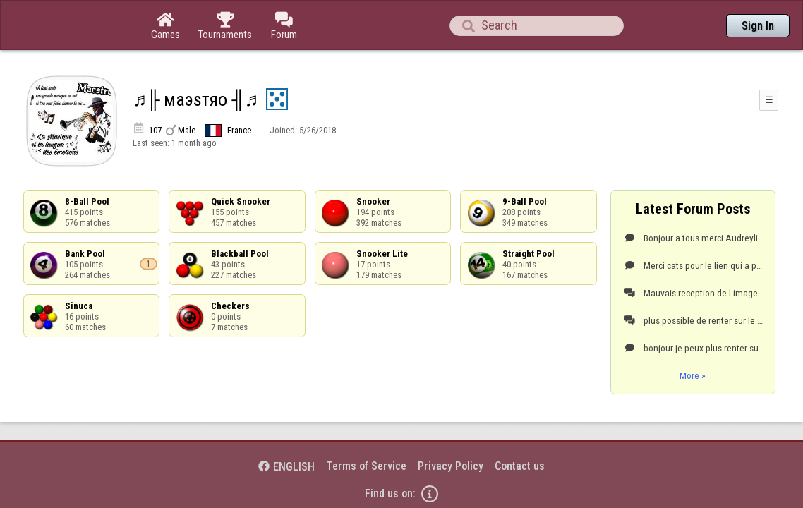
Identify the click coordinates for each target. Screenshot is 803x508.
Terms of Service (366, 427)
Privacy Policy (450, 427)
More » (693, 336)
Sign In (758, 25)
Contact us (520, 427)
